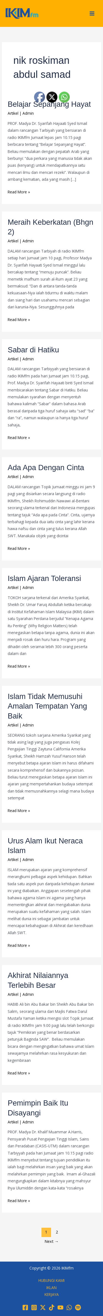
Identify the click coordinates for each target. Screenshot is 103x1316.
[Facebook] (25, 1307)
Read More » (19, 191)
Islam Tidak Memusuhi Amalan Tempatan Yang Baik (47, 706)
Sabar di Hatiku (33, 350)
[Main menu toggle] (92, 13)
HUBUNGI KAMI (51, 1280)
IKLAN (51, 1287)
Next (51, 1241)
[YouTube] (60, 1307)
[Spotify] (78, 1307)
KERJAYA (51, 1294)
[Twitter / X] (43, 1307)
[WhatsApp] (69, 1307)
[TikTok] (52, 1307)
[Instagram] (34, 1307)
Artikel (13, 113)
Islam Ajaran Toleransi (44, 578)
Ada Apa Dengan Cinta (46, 467)
